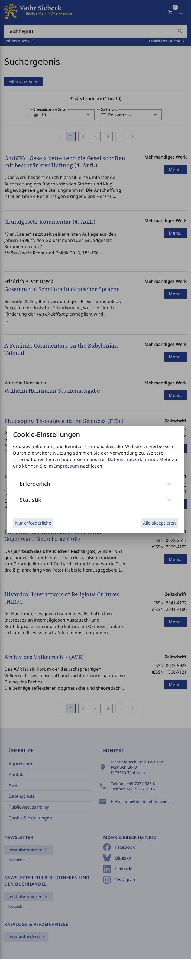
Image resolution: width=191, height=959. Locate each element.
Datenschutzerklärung (132, 459)
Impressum (66, 466)
